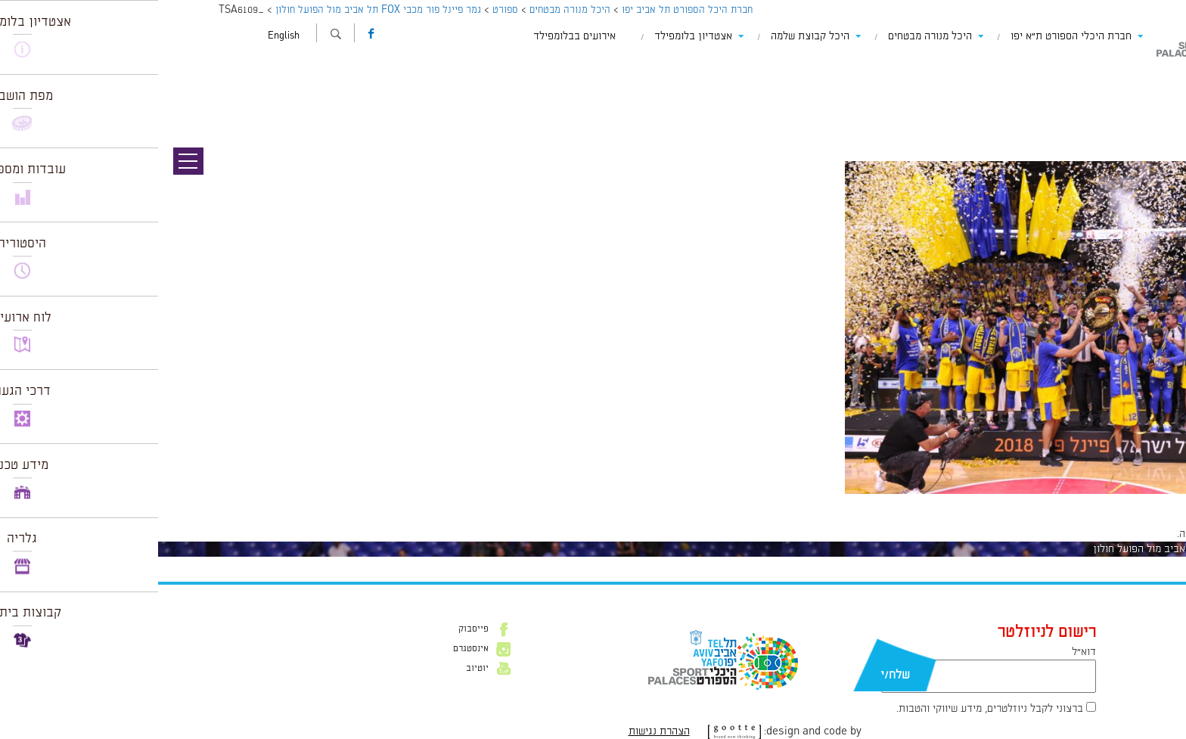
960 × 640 (1106, 501)
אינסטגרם (313, 649)
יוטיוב (319, 668)
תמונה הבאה (1159, 94)
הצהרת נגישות (501, 731)
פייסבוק (315, 629)
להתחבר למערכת (1136, 534)
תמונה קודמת (1157, 79)
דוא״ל (926, 652)
